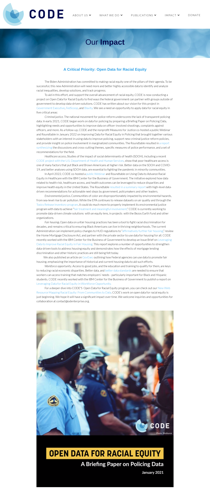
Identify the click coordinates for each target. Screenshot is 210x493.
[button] (81, 15)
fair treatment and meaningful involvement (100, 209)
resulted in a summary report (128, 187)
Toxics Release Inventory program (57, 204)
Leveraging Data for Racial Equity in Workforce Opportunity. (73, 283)
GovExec (87, 257)
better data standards (118, 270)
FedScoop (72, 108)
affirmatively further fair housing (142, 231)
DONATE (194, 15)
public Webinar (95, 174)
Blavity (88, 108)
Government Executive (50, 108)
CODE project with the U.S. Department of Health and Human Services (80, 160)
